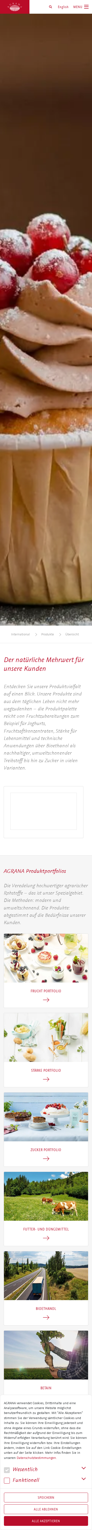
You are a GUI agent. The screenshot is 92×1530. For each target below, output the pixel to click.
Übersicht (72, 634)
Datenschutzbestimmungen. (37, 1458)
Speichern (46, 1497)
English (63, 7)
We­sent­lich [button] (21, 1469)
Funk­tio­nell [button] (21, 1480)
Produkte (47, 634)
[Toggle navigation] (81, 7)
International (20, 634)
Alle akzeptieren (46, 1521)
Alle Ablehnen (46, 1509)
